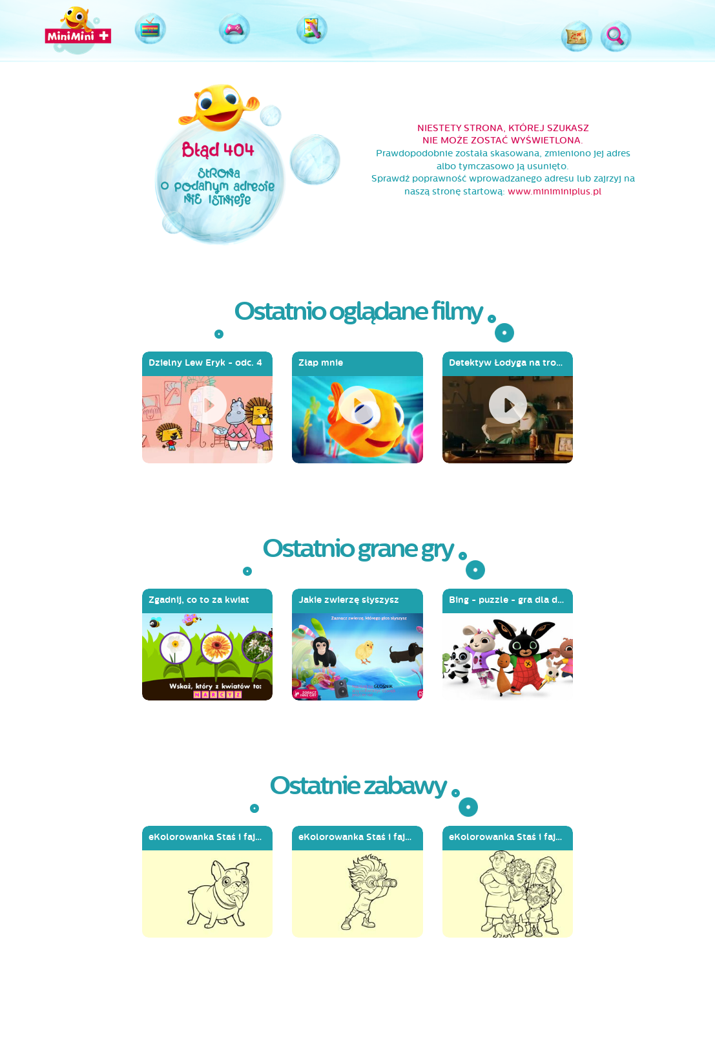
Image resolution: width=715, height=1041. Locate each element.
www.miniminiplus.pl (554, 191)
